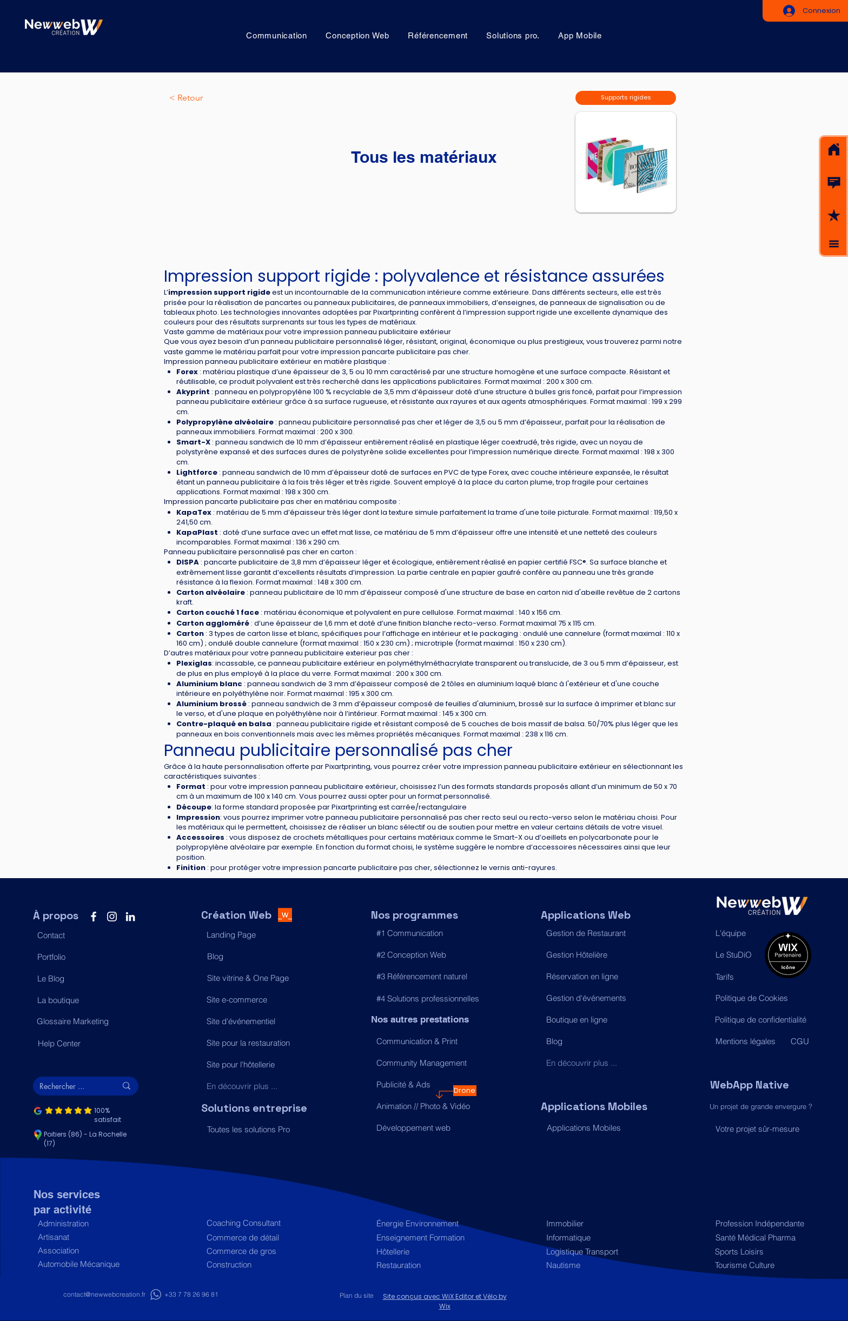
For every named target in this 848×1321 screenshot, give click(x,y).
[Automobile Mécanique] (85, 1264)
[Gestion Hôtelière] (593, 955)
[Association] (85, 1250)
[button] (834, 183)
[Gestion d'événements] (593, 998)
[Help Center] (85, 1043)
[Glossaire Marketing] (84, 1021)
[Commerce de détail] (254, 1237)
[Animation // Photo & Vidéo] (423, 1106)
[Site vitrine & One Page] (254, 978)
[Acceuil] (834, 150)
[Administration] (85, 1223)
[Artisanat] (85, 1237)
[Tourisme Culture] (760, 1265)
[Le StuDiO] (737, 955)
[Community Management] (423, 1063)
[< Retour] (205, 98)
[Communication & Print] (423, 1041)
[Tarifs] (737, 977)
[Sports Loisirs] (760, 1251)
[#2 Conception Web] (423, 955)
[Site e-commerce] (254, 1000)
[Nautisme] (593, 1265)
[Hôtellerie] (423, 1251)
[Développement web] (423, 1128)
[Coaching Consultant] (254, 1223)
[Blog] (254, 956)
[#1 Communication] (423, 933)
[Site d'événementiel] (254, 1021)
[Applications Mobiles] (594, 1128)
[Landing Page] (254, 935)
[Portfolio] (84, 957)
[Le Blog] (84, 979)
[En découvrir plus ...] (254, 1086)
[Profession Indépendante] (760, 1223)
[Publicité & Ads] (423, 1085)
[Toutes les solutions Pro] (254, 1129)
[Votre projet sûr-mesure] (763, 1128)
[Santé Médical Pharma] (760, 1237)
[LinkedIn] (130, 916)
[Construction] (254, 1264)
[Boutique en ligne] (593, 1020)
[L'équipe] (737, 933)
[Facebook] (93, 916)
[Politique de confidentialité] (762, 1020)
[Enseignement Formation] (423, 1237)
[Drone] (464, 1090)
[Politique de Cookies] (763, 998)
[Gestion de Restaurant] (593, 933)
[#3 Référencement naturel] (423, 976)
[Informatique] (593, 1237)
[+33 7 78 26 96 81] (192, 1295)
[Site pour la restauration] (254, 1043)
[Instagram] (111, 916)
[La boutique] (84, 1000)
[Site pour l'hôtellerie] (254, 1065)
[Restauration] (423, 1265)
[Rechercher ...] (69, 1086)
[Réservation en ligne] (593, 976)
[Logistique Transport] (593, 1251)
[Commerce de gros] (254, 1251)
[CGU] (800, 1041)
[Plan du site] (357, 1296)
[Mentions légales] (748, 1041)
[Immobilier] (593, 1223)
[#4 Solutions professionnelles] (428, 999)
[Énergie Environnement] (423, 1223)
